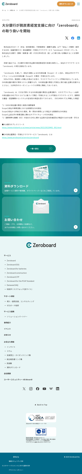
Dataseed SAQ (12, 285)
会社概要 (7, 373)
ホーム (4, 10)
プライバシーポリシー (16, 470)
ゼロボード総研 (13, 305)
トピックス (5, 20)
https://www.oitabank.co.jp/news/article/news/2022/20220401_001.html (31, 127)
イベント (7, 329)
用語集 (9, 363)
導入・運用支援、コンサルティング (20, 301)
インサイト (11, 347)
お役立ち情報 (9, 342)
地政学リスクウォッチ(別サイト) (19, 289)
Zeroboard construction (17, 273)
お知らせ (12, 10)
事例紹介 (7, 322)
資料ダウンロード (66, 4)
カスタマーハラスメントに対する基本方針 (16, 465)
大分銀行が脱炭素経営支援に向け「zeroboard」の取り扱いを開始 (39, 10)
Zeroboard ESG (13, 264)
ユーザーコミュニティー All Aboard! (18, 379)
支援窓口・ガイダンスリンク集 (19, 355)
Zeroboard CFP (13, 277)
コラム (9, 351)
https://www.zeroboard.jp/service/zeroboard (20, 137)
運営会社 (16, 457)
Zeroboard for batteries (16, 268)
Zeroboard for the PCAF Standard (20, 281)
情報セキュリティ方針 (16, 461)
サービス (7, 255)
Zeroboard (11, 260)
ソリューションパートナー (17, 316)
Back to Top (42, 404)
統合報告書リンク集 (14, 359)
